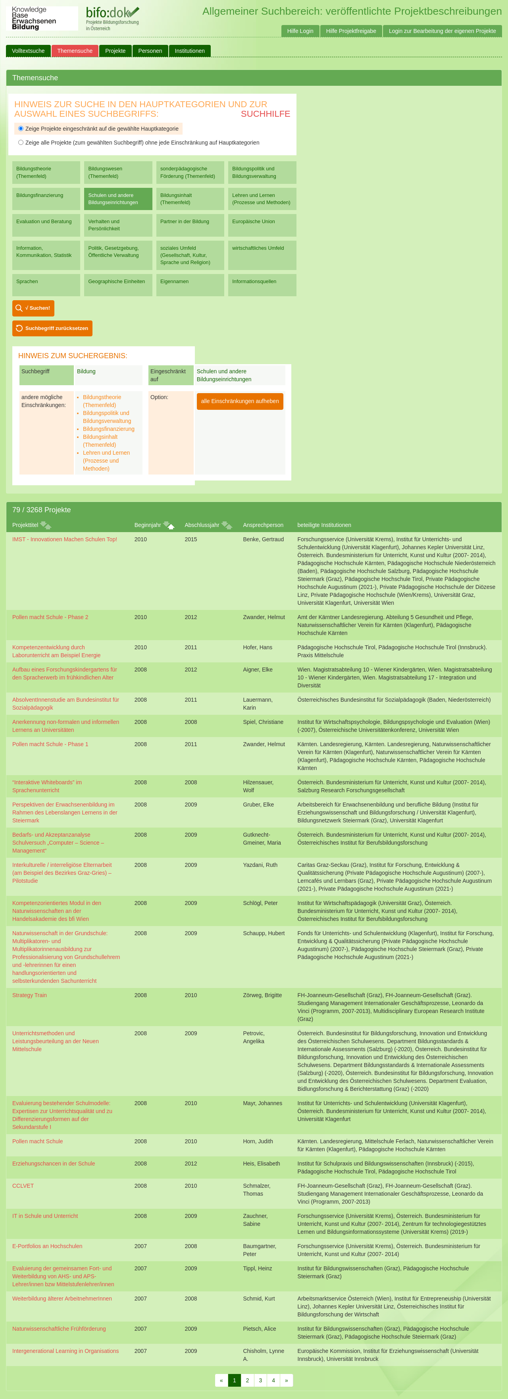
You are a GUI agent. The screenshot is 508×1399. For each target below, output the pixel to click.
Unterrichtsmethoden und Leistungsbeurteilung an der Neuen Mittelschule (55, 1041)
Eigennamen (174, 281)
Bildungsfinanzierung (39, 195)
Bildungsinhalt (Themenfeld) (176, 198)
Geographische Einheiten (116, 281)
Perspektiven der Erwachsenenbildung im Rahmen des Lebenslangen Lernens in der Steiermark (64, 812)
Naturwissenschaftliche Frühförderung (59, 1329)
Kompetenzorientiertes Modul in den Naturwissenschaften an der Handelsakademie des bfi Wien (56, 911)
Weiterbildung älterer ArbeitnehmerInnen (62, 1298)
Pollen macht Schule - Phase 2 (50, 617)
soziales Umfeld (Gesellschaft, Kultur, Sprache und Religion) (185, 255)
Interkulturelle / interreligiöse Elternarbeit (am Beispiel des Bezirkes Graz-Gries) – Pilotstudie (62, 873)
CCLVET (23, 1186)
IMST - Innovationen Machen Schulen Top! (64, 539)
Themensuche (75, 51)
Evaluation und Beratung (43, 221)
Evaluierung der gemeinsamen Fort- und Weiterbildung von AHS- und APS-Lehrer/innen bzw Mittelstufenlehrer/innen (63, 1276)
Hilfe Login (300, 31)
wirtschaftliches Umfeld (258, 248)
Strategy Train (29, 995)
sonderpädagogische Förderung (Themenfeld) (187, 172)
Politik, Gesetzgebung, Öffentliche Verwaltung (113, 251)
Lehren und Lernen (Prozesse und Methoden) (261, 198)
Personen (150, 51)
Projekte (115, 51)
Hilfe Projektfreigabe (351, 31)
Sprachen (27, 281)
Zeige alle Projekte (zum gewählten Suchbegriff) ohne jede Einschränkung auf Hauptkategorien (139, 142)
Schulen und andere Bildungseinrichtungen (113, 198)
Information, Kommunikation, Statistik (43, 251)
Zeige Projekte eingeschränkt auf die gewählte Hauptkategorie (98, 128)
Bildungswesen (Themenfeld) (105, 172)
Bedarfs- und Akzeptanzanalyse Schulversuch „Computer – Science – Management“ (58, 843)
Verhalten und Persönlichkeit (103, 225)
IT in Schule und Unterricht (45, 1216)
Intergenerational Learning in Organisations (65, 1351)
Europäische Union (253, 221)
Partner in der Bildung (184, 221)
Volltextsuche (28, 51)
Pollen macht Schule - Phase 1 (50, 744)
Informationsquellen (254, 281)
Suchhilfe (266, 114)
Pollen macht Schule (37, 1141)
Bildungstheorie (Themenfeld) (33, 172)
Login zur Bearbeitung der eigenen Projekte (442, 31)
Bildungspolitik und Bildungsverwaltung (254, 172)
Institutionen (190, 51)
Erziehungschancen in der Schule (53, 1163)
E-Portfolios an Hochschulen (47, 1246)
